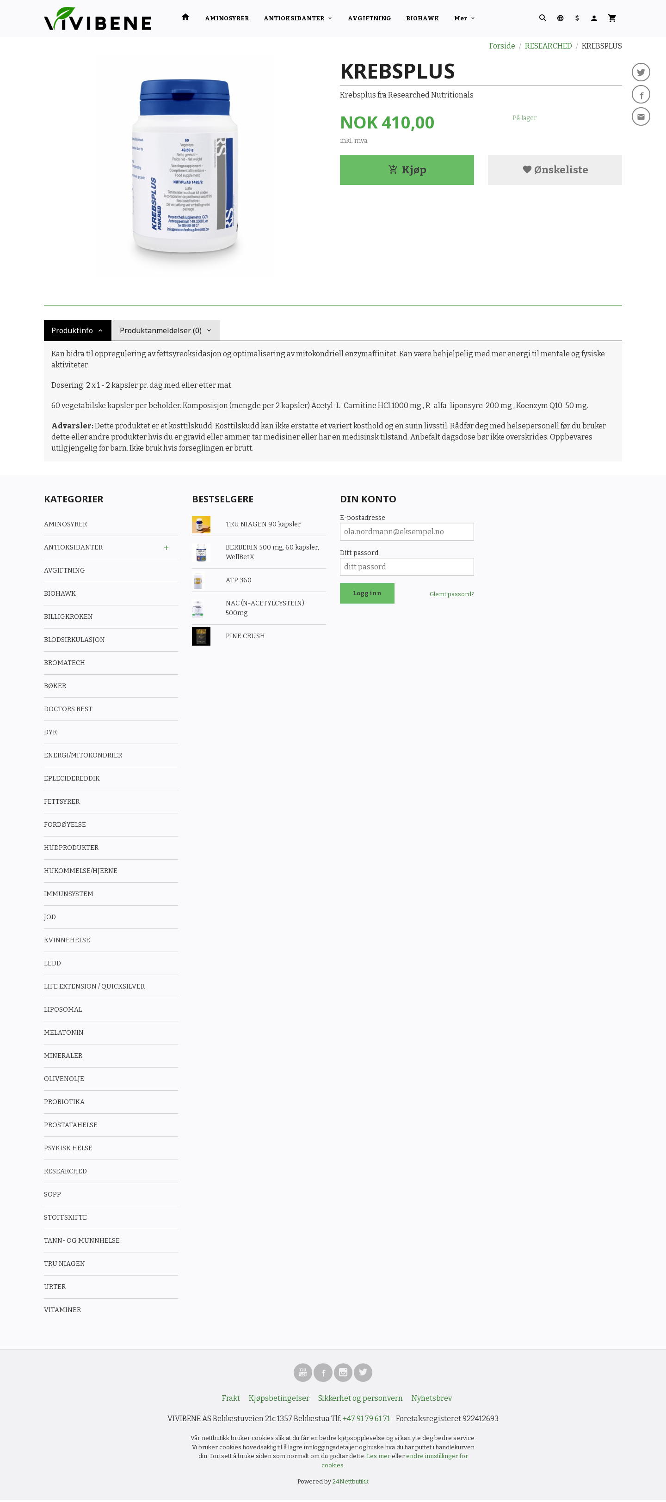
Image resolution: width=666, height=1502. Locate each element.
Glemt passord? (452, 594)
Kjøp (407, 170)
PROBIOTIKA (64, 1102)
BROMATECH (64, 663)
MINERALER (63, 1056)
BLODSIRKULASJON (74, 640)
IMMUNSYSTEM (68, 894)
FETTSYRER (62, 802)
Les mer (379, 1457)
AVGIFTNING (369, 18)
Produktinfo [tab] (72, 330)
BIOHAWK (422, 18)
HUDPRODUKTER (71, 848)
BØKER (55, 686)
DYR (50, 732)
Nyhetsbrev (432, 1400)
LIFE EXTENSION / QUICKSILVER (94, 986)
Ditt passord (359, 553)
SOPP (52, 1194)
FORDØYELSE (65, 825)
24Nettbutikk (351, 1483)
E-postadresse (362, 518)
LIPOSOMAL (63, 1010)
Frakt (231, 1400)
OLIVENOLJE (64, 1079)
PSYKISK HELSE (68, 1148)
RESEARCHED (65, 1171)
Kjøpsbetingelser (279, 1400)
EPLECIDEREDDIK (72, 778)
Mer (460, 18)
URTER (55, 1287)
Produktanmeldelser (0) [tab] (161, 330)
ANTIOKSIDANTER (294, 18)
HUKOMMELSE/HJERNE (80, 871)
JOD (50, 917)
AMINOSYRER (227, 18)
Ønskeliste (555, 170)
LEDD (52, 963)
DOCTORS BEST (68, 709)
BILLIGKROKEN (68, 617)
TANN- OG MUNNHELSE (82, 1241)
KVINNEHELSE (67, 940)
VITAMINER (62, 1310)
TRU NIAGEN (64, 1264)
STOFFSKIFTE (65, 1217)
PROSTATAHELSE (71, 1125)
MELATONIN (64, 1033)
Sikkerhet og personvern (360, 1400)
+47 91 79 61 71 (366, 1420)
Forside (502, 46)
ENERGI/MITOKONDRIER (83, 755)
